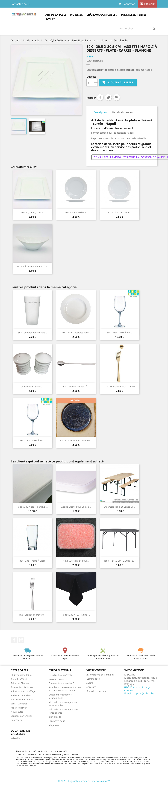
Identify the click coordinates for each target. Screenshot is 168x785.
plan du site (55, 716)
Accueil (50, 19)
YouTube (21, 640)
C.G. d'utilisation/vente (60, 674)
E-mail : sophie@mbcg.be (139, 693)
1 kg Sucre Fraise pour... (76, 560)
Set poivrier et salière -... (32, 386)
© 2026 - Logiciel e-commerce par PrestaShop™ (84, 780)
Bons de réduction (96, 690)
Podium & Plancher (21, 695)
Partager (100, 97)
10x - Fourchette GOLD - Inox (119, 386)
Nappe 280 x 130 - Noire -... (76, 614)
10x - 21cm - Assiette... (76, 212)
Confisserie (16, 719)
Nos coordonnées (58, 679)
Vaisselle (15, 738)
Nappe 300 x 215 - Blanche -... (32, 506)
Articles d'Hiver (19, 707)
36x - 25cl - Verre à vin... (119, 332)
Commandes (93, 678)
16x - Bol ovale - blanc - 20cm (32, 266)
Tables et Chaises (20, 683)
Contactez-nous (20, 4)
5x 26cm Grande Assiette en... (76, 440)
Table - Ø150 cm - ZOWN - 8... (119, 560)
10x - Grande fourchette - (32, 614)
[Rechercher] (137, 28)
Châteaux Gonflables (101, 14)
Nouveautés (17, 711)
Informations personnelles (100, 674)
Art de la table (55, 14)
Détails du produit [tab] (122, 112)
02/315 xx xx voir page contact (137, 688)
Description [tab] (100, 112)
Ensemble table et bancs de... (119, 506)
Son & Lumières (19, 703)
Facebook (14, 640)
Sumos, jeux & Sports (22, 687)
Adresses (91, 686)
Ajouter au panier (117, 83)
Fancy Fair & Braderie (22, 699)
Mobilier (76, 14)
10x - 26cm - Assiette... (119, 212)
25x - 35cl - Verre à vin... (32, 440)
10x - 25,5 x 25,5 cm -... (32, 212)
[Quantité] (90, 82)
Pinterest (116, 97)
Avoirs (89, 682)
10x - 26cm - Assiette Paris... (76, 332)
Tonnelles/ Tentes (133, 14)
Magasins (54, 724)
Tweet (108, 97)
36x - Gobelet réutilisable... (32, 332)
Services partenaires (21, 715)
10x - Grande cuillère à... (76, 386)
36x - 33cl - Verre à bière (32, 560)
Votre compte (96, 670)
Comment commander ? (61, 683)
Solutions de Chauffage (23, 691)
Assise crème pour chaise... (76, 506)
